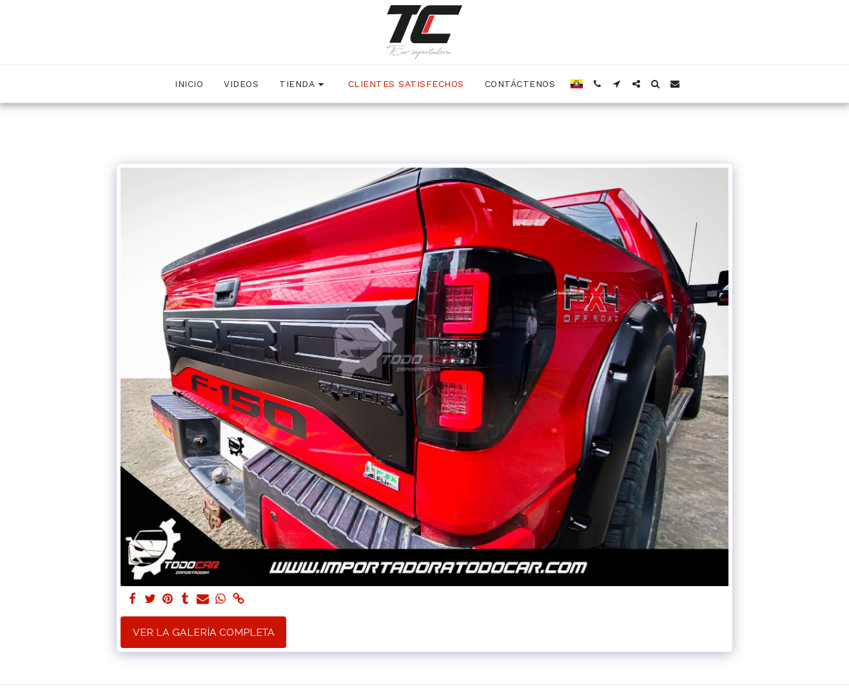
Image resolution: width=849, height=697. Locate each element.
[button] (598, 83)
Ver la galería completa (204, 632)
